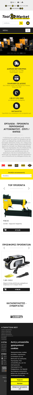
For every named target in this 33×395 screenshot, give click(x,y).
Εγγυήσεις (4, 337)
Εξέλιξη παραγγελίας (6, 334)
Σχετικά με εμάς (5, 344)
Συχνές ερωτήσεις (6, 351)
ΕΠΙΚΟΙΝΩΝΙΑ (14, 8)
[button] (2, 45)
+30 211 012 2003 (22, 6)
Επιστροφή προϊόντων (7, 336)
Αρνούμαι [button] (20, 383)
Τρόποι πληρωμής (6, 331)
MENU (5, 30)
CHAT (14, 6)
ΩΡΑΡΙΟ (8, 6)
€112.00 (12, 230)
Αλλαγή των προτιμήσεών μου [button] (19, 387)
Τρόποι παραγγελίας (6, 329)
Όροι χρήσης (4, 346)
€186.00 (12, 289)
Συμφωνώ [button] (20, 380)
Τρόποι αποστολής (6, 333)
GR (13, 2)
